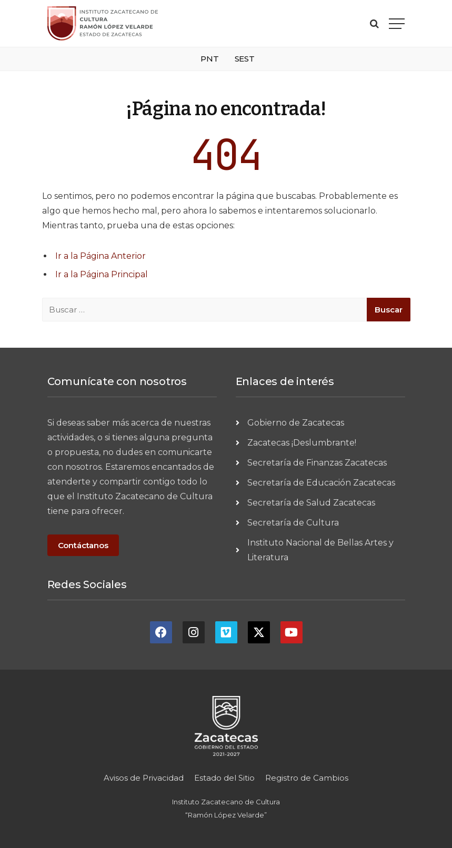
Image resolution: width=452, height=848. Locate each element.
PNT (209, 59)
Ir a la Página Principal (101, 274)
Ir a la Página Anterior (100, 256)
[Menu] (397, 23)
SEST (245, 59)
